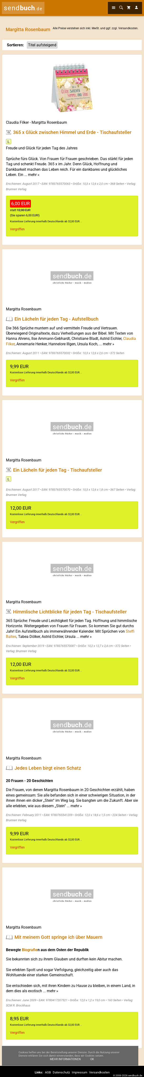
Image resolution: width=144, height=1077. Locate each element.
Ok (92, 1059)
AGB (48, 1072)
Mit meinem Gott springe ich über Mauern (58, 937)
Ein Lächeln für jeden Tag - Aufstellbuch (56, 319)
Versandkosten (128, 28)
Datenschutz (61, 1072)
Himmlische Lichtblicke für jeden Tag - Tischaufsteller (70, 611)
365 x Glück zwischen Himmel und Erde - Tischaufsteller (72, 132)
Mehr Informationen (65, 1059)
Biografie (30, 950)
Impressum (79, 1072)
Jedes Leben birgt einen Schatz (47, 768)
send (23, 8)
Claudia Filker (17, 122)
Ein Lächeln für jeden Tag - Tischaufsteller (57, 470)
